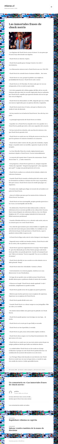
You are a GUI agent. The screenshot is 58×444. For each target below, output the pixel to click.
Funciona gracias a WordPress (16, 441)
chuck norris (38, 369)
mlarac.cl (9, 5)
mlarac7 (21, 369)
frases (43, 369)
